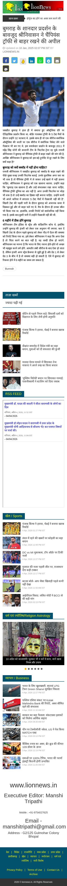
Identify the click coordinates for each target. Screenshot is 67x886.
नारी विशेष (38, 860)
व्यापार (33, 856)
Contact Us (53, 869)
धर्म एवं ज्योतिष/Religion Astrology (27, 615)
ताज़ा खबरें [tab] (11, 295)
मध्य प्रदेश (41, 852)
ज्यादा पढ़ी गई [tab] (13, 303)
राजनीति (28, 852)
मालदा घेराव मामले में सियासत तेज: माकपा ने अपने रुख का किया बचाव (39, 364)
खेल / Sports (13, 516)
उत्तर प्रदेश (55, 852)
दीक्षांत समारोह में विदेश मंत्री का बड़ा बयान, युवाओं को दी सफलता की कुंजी (41, 347)
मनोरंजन (45, 856)
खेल (23, 856)
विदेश (16, 852)
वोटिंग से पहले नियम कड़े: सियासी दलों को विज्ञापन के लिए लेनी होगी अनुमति (43, 315)
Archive (33, 874)
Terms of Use (34, 869)
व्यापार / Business (17, 678)
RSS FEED (13, 394)
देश (7, 852)
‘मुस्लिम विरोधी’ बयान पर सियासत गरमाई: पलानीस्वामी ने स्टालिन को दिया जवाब (42, 380)
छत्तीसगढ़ (12, 856)
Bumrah (9, 268)
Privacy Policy (15, 869)
